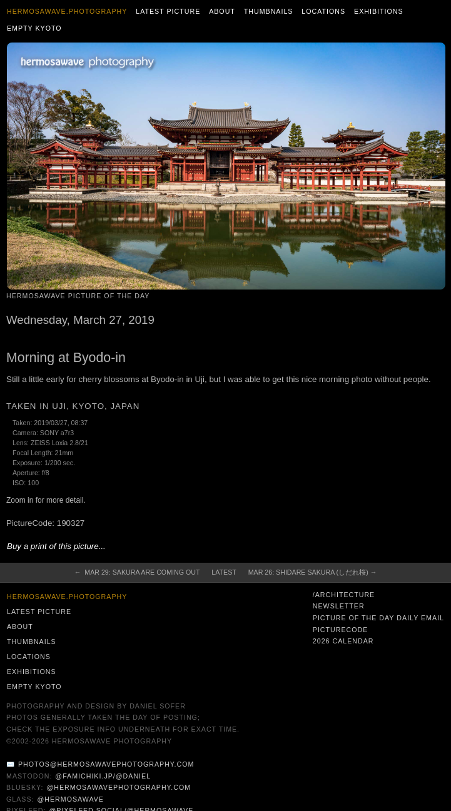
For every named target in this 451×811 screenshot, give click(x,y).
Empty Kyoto (34, 28)
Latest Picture (168, 11)
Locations (323, 11)
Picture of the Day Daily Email (378, 618)
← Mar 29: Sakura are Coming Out (137, 572)
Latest (223, 572)
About (222, 11)
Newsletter (339, 606)
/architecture (344, 594)
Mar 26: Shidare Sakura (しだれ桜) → (312, 572)
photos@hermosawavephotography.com (106, 764)
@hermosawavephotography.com (119, 787)
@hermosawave (70, 799)
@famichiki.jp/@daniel (103, 776)
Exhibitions (378, 11)
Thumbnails (268, 11)
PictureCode (340, 629)
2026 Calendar (343, 641)
